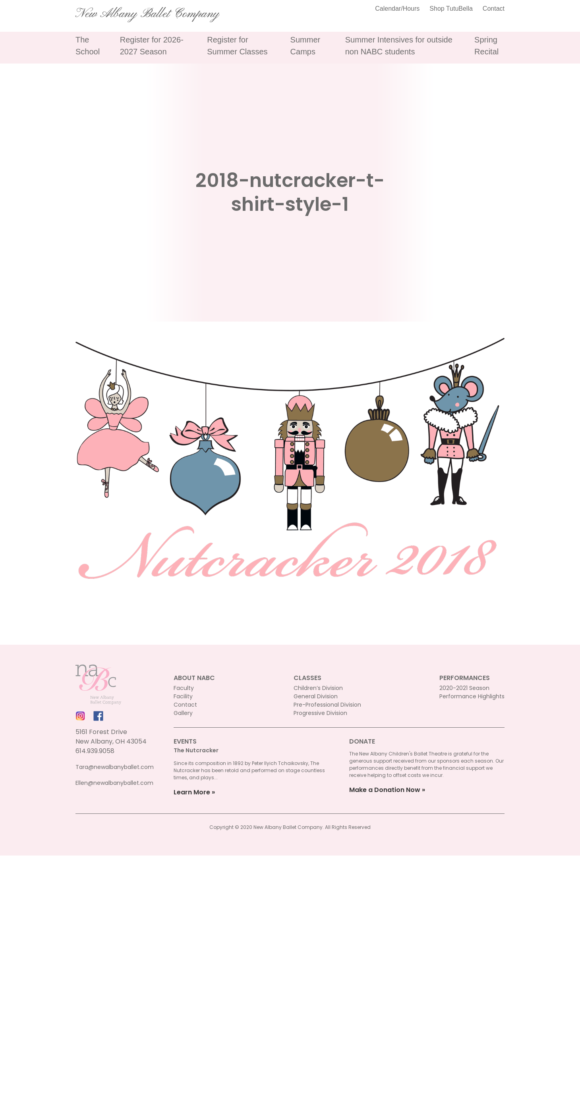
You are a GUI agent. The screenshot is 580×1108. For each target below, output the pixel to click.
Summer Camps (305, 45)
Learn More (192, 792)
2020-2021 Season (464, 688)
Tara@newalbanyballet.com (114, 767)
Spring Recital (486, 45)
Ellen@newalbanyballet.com (114, 783)
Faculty (184, 688)
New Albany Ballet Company (147, 14)
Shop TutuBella (451, 8)
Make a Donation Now (384, 789)
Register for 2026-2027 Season (152, 45)
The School (87, 45)
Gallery (183, 713)
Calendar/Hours (397, 8)
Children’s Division (318, 688)
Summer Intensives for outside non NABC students (398, 45)
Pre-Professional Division (327, 705)
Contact (494, 8)
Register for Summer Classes (237, 45)
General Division (316, 696)
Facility (183, 696)
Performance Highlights (472, 696)
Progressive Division (320, 713)
